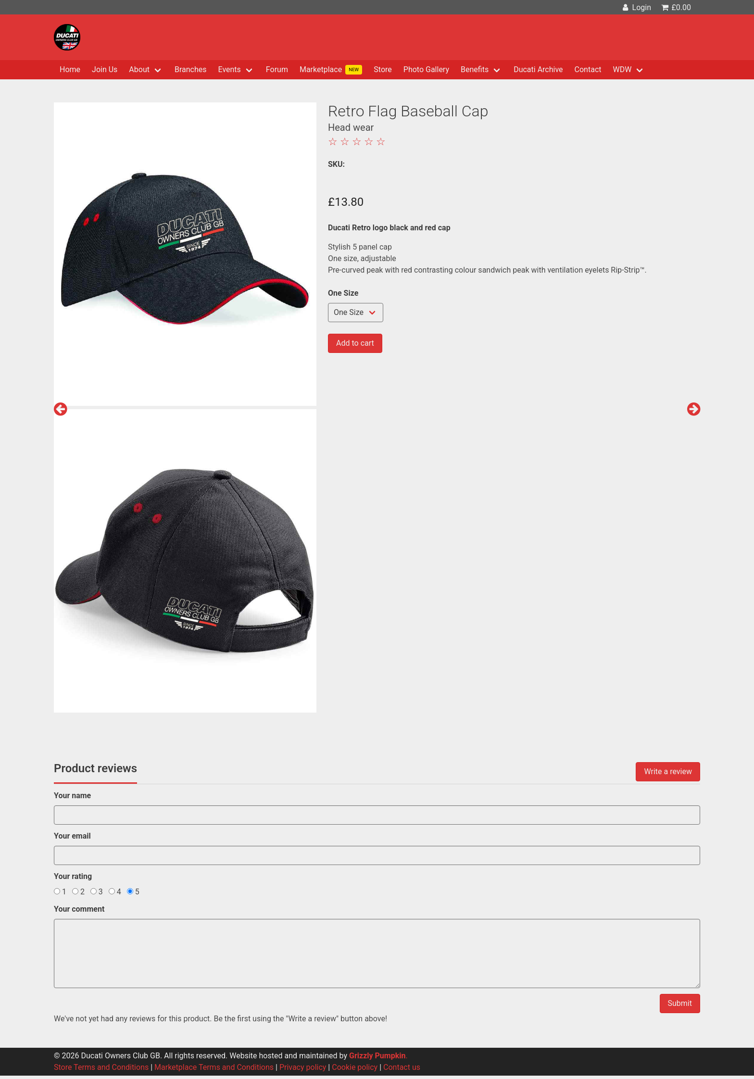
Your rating (73, 876)
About (139, 69)
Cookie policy (354, 1067)
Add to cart (355, 343)
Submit (680, 1003)
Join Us (104, 69)
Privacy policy (303, 1067)
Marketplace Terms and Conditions (214, 1067)
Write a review (668, 771)
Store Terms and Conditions (101, 1067)
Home (70, 69)
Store (382, 69)
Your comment (79, 909)
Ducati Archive (538, 69)
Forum (277, 69)
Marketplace (331, 70)
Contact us (401, 1067)
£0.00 (675, 7)
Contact (588, 69)
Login (635, 7)
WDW (622, 69)
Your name (72, 795)
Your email (72, 836)
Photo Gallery (426, 69)
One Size (343, 293)
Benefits (475, 69)
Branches (191, 69)
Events (229, 69)
